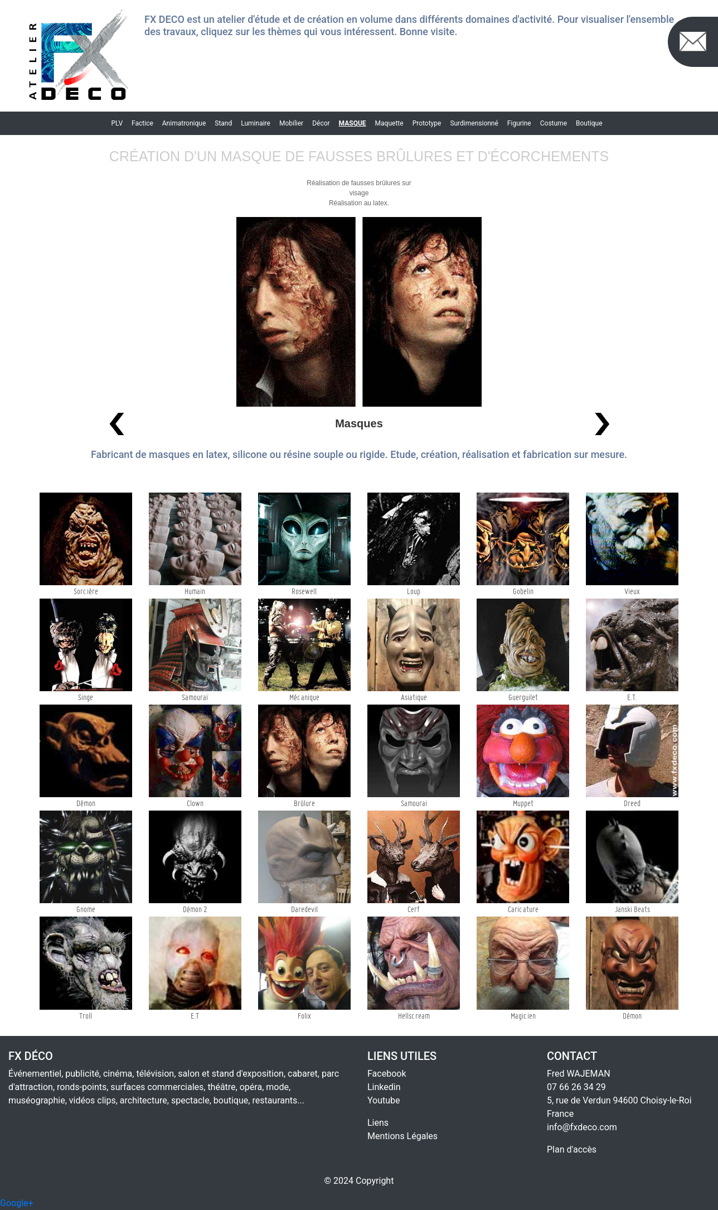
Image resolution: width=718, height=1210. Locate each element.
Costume (553, 123)
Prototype (427, 123)
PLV (117, 123)
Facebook (386, 1073)
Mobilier (291, 123)
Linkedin (384, 1087)
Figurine (519, 123)
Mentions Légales (402, 1136)
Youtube (383, 1100)
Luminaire (255, 123)
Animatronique (184, 123)
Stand (223, 123)
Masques (359, 423)
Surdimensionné (474, 123)
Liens (378, 1122)
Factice (142, 123)
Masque (352, 123)
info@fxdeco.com (582, 1127)
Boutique (589, 123)
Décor (320, 123)
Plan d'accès (571, 1149)
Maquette (389, 123)
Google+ (16, 1203)
